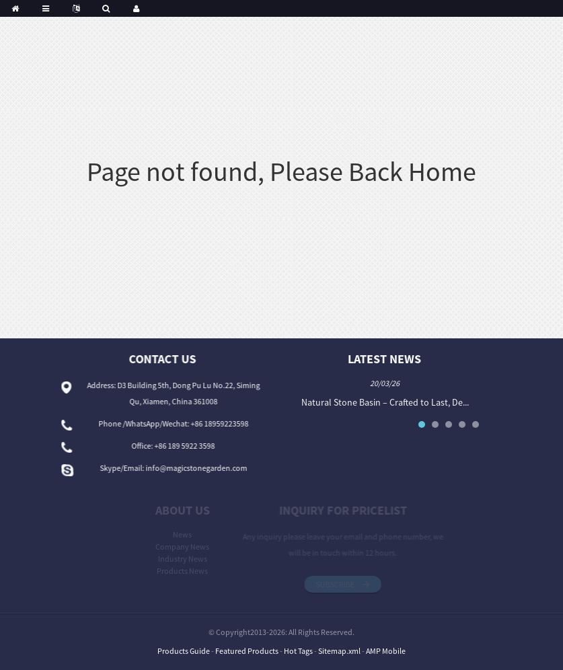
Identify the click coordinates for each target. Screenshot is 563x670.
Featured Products (246, 651)
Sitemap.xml (339, 651)
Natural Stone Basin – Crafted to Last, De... (387, 402)
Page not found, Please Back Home (281, 171)
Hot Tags (298, 651)
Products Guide (183, 651)
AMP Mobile (386, 651)
